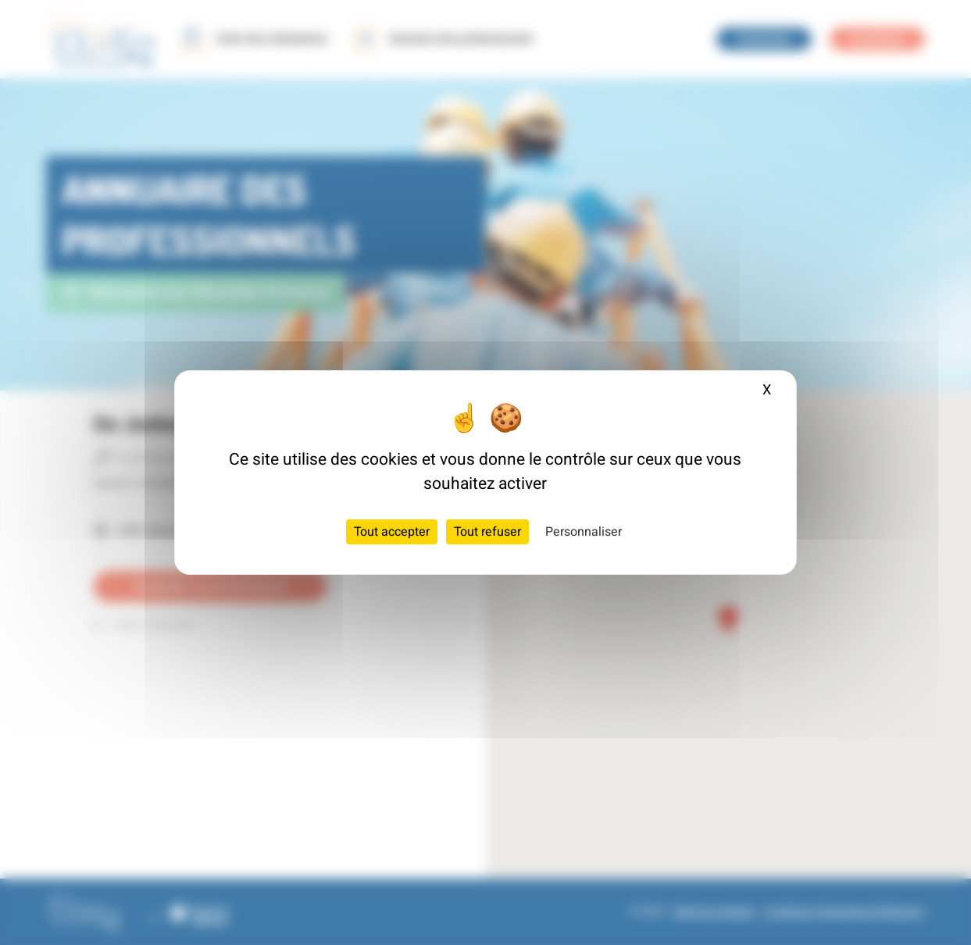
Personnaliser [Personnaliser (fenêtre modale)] (583, 531)
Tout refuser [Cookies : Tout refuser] (487, 531)
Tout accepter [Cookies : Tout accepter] (392, 531)
